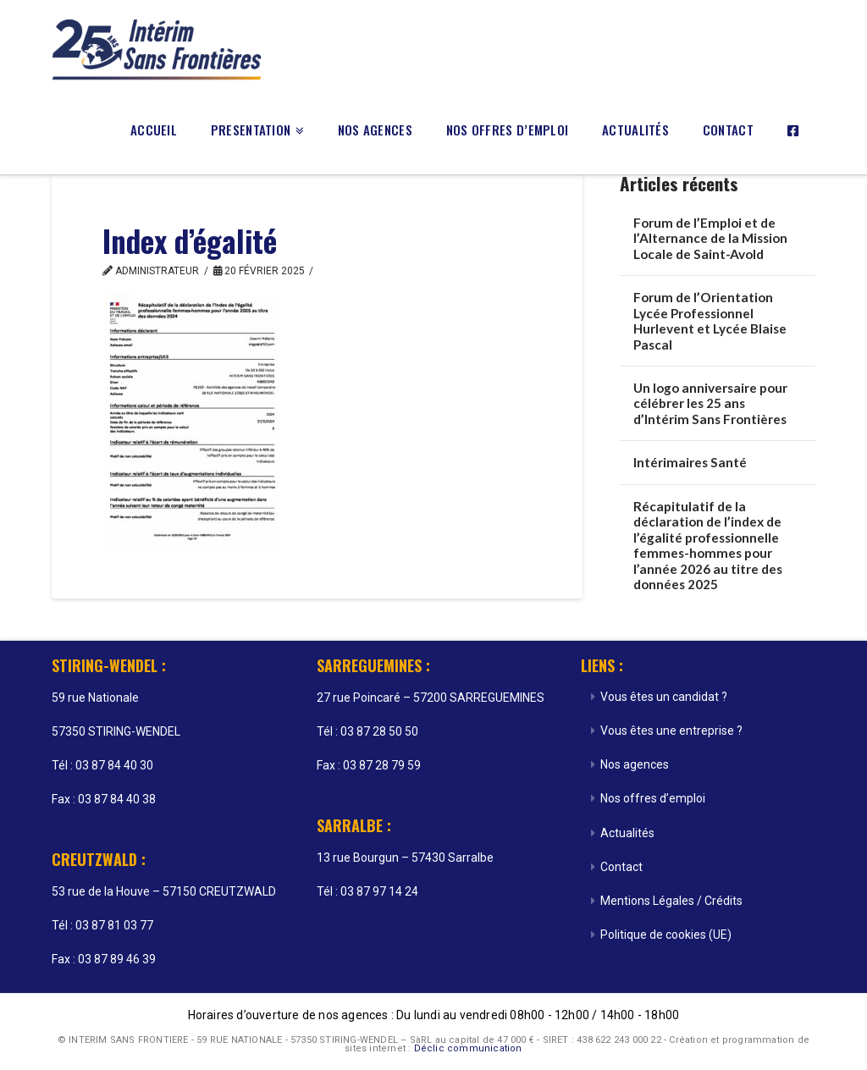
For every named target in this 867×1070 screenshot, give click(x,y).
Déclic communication (468, 1048)
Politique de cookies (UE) (666, 934)
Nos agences (634, 764)
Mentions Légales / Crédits (671, 900)
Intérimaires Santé (690, 462)
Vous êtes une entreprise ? (671, 730)
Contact (621, 867)
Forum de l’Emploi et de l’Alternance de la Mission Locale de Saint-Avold (710, 238)
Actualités (627, 833)
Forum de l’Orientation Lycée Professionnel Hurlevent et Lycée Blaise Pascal (710, 321)
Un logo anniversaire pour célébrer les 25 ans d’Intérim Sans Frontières (710, 403)
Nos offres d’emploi (652, 798)
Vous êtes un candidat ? (663, 696)
